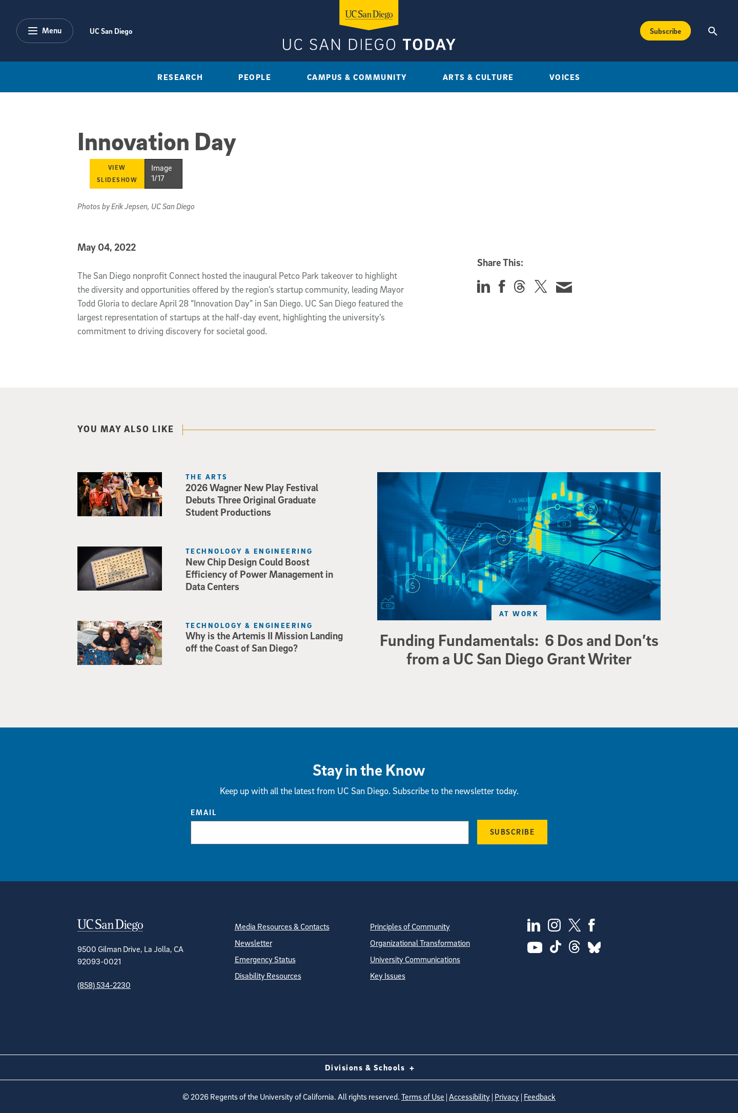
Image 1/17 (161, 173)
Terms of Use (422, 1096)
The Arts (207, 476)
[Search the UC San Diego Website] (713, 31)
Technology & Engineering (249, 551)
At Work (519, 613)
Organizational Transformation (420, 943)
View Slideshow (117, 174)
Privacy (507, 1096)
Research (180, 77)
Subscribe (512, 831)
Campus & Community (357, 77)
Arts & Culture (478, 77)
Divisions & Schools (369, 1067)
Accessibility (469, 1096)
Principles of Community (410, 926)
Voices (565, 77)
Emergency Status (265, 959)
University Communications (415, 959)
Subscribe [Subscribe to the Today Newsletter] (665, 30)
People (254, 77)
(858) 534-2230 (104, 985)
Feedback (540, 1096)
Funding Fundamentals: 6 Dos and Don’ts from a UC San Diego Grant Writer (519, 649)
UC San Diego (111, 30)
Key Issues (387, 975)
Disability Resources (268, 975)
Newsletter (253, 943)
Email (204, 812)
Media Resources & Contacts (282, 926)
